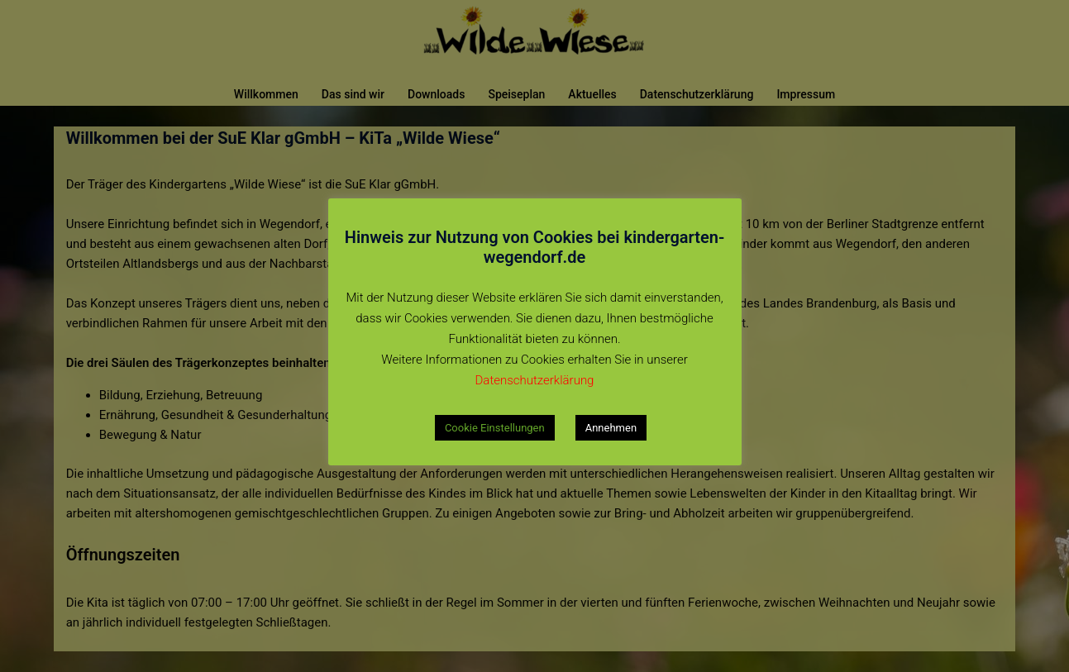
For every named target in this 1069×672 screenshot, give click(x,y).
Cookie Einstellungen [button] (495, 428)
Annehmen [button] (611, 428)
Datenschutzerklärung (534, 380)
